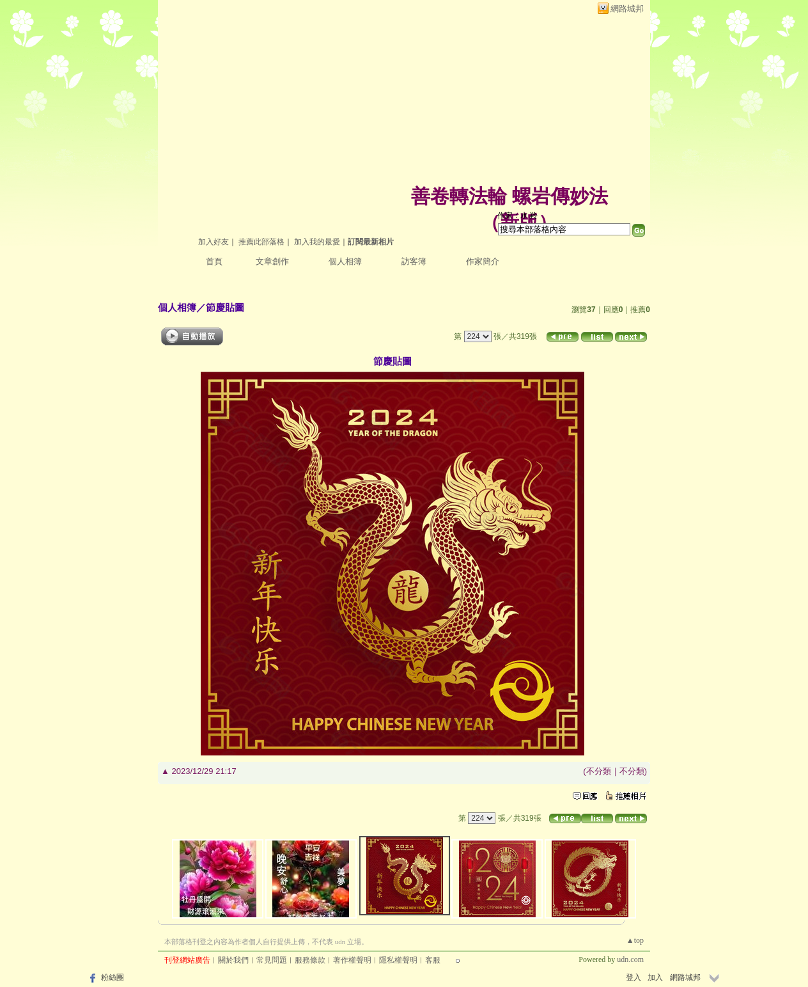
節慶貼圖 (225, 307)
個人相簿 (345, 261)
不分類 (598, 771)
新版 (519, 222)
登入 (633, 977)
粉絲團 (112, 977)
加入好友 (213, 241)
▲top (635, 940)
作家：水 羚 (517, 215)
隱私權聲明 (398, 960)
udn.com (630, 959)
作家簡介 (482, 261)
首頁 (214, 261)
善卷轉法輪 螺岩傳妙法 (509, 196)
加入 (655, 977)
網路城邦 (627, 8)
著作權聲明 (352, 960)
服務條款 (310, 960)
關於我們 (233, 960)
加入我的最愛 (317, 241)
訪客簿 (413, 261)
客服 (432, 960)
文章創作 (272, 261)
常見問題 (271, 960)
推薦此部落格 (261, 241)
